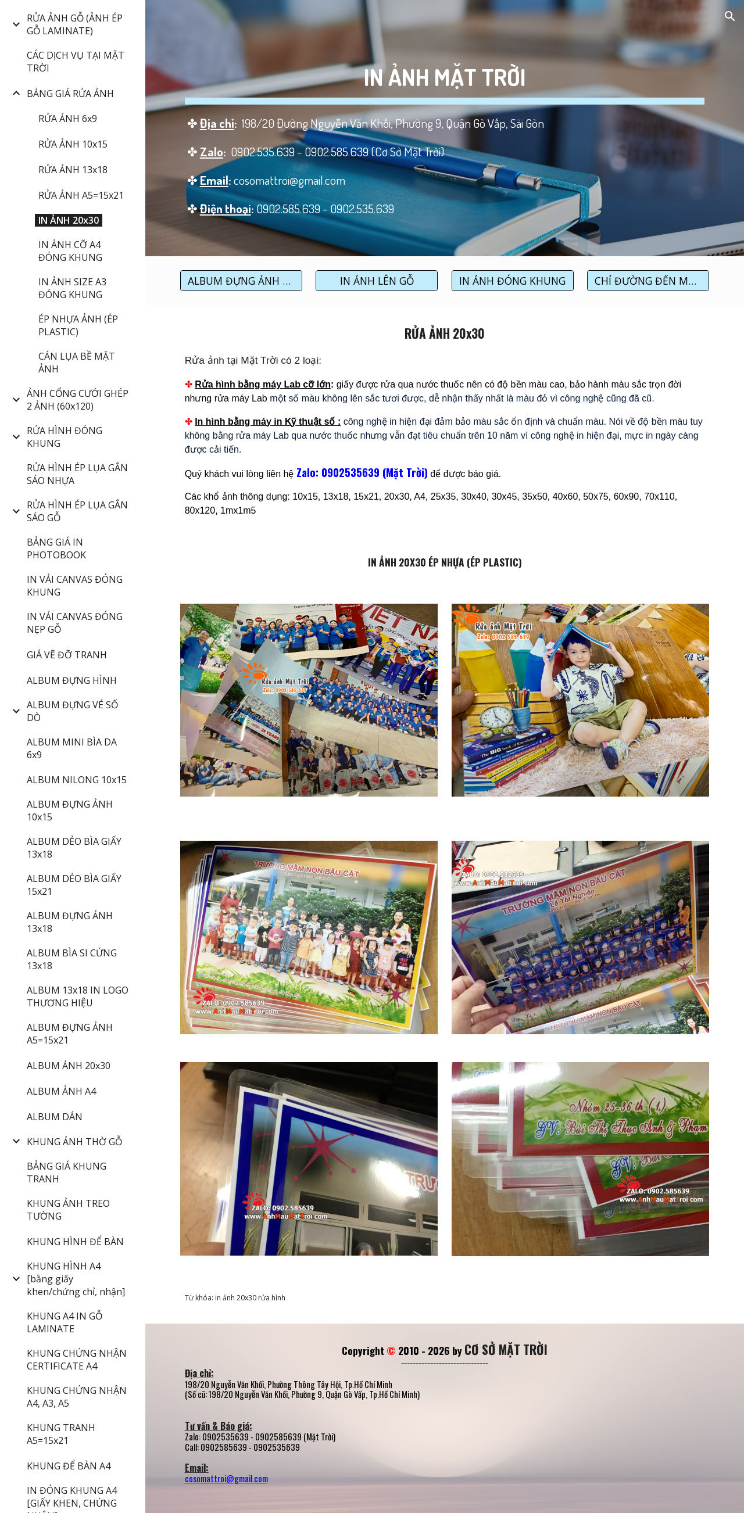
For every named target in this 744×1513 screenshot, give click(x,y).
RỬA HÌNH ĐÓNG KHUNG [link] (64, 437)
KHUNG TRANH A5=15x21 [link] (61, 1434)
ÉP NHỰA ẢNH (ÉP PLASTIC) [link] (78, 325)
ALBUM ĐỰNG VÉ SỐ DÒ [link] (72, 711)
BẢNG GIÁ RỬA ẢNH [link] (70, 93)
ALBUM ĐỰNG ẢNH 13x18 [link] (70, 922)
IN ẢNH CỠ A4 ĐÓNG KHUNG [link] (70, 251)
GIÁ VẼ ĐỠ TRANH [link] (67, 654)
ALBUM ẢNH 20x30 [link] (68, 1065)
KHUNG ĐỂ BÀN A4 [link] (68, 1466)
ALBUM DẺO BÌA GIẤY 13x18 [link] (74, 848)
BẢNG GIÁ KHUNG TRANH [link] (66, 1172)
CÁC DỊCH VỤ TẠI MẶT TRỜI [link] (75, 61)
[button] (730, 16)
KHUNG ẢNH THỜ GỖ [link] (74, 1141)
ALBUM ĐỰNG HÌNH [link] (72, 680)
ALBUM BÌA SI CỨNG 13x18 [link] (72, 959)
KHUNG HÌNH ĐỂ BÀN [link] (75, 1241)
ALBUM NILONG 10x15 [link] (77, 779)
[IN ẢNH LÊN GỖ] (376, 280)
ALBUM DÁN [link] (55, 1116)
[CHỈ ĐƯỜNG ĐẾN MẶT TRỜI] (648, 280)
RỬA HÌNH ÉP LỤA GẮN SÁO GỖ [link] (77, 511)
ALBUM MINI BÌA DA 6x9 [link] (72, 748)
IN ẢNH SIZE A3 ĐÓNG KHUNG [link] (72, 288)
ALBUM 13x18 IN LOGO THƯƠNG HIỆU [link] (77, 996)
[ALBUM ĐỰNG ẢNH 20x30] (241, 280)
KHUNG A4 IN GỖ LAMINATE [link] (64, 1322)
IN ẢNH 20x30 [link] (68, 220)
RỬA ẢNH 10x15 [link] (73, 144)
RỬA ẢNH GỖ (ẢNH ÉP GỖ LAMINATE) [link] (75, 24)
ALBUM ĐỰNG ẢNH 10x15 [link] (70, 810)
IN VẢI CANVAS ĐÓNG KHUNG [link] (75, 585)
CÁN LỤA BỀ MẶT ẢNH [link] (76, 362)
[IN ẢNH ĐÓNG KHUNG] (512, 280)
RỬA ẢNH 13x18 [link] (73, 169)
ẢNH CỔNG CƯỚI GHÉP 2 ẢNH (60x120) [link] (77, 400)
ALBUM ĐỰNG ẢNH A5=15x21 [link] (70, 1033)
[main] (445, 128)
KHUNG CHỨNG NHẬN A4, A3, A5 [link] (77, 1397)
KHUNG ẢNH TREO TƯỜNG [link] (68, 1209)
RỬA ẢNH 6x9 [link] (67, 118)
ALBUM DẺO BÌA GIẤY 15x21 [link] (74, 885)
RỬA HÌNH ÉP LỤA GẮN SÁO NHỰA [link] (77, 474)
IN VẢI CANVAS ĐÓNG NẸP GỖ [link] (75, 623)
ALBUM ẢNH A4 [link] (61, 1091)
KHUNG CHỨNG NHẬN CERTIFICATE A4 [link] (77, 1359)
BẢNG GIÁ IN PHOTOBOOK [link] (56, 548)
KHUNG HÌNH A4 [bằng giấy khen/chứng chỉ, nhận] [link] (76, 1279)
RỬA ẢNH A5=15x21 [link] (81, 195)
